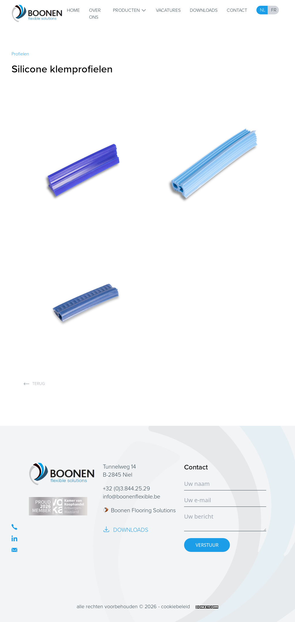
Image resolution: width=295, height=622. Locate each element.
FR (274, 10)
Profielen (20, 54)
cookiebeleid (175, 606)
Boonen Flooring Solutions (139, 510)
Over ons (95, 13)
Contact (237, 10)
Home (73, 10)
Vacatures (168, 10)
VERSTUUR (207, 545)
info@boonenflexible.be (131, 496)
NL (262, 10)
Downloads (204, 10)
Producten (130, 10)
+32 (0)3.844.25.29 (126, 488)
